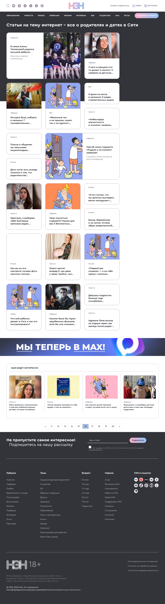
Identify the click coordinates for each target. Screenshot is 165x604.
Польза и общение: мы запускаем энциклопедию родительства (21, 147)
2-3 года (85, 493)
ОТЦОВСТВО (105, 16)
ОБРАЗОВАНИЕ (12, 16)
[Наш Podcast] (157, 485)
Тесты (9, 519)
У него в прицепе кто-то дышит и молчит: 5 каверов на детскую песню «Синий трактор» (100, 70)
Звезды (43, 524)
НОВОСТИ (28, 16)
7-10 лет (85, 502)
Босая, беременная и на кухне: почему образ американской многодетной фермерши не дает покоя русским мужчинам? (100, 223)
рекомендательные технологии (65, 590)
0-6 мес (85, 480)
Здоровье (45, 502)
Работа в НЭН (111, 493)
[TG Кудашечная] (141, 480)
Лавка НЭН (110, 497)
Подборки (53, 314)
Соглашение (111, 510)
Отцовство (45, 484)
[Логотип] (76, 5)
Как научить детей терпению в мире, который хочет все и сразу (101, 406)
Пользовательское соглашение (143, 561)
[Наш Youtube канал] (13, 5)
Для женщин (12, 502)
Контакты (109, 506)
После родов (12, 497)
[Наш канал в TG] (136, 480)
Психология (46, 506)
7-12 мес (85, 484)
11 (51, 426)
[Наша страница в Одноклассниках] (30, 5)
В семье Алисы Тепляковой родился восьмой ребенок (22, 49)
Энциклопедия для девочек (53, 532)
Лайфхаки (92, 62)
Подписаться (138, 440)
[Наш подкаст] (136, 491)
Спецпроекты (111, 488)
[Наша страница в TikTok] (141, 485)
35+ (41, 488)
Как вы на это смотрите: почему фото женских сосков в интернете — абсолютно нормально (23, 271)
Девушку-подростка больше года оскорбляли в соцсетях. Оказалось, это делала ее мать (101, 298)
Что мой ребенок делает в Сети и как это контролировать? (23, 321)
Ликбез (13, 314)
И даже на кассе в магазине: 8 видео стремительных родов (101, 97)
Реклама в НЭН (112, 484)
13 (65, 426)
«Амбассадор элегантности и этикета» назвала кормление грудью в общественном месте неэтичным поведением (102, 122)
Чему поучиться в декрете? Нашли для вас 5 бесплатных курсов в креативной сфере (61, 221)
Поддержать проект (146, 16)
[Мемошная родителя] (146, 480)
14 (72, 426)
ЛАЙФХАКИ (54, 16)
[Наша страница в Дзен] (19, 5)
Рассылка (150, 5)
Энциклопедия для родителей (54, 480)
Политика (109, 519)
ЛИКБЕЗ (41, 16)
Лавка (136, 5)
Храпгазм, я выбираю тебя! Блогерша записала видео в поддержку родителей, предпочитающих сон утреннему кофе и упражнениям (22, 221)
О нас (107, 480)
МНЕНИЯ (68, 16)
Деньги (43, 497)
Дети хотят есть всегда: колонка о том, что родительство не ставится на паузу (23, 173)
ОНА (117, 16)
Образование (46, 510)
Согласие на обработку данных (142, 566)
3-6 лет (85, 497)
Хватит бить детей (49, 537)
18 (99, 426)
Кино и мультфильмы (50, 515)
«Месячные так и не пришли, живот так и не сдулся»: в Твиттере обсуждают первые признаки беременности (62, 120)
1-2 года (85, 488)
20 (113, 426)
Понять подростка (119, 6)
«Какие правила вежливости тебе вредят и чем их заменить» (62, 406)
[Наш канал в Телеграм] (36, 5)
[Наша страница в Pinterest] (42, 5)
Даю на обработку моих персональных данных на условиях (116, 448)
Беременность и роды (17, 493)
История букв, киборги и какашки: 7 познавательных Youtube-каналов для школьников (23, 120)
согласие (99, 448)
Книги (43, 519)
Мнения (13, 162)
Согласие (109, 515)
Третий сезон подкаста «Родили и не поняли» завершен (99, 150)
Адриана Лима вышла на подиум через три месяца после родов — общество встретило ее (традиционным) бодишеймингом (101, 323)
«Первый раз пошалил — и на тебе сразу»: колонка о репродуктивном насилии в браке (100, 271)
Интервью (11, 515)
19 (106, 426)
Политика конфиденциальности (143, 570)
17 (92, 426)
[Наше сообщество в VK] (25, 5)
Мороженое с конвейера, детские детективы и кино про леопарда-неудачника (139, 407)
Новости (14, 38)
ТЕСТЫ (127, 16)
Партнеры (11, 524)
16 (85, 426)
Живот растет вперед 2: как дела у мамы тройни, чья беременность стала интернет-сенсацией (61, 271)
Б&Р (92, 16)
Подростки (87, 506)
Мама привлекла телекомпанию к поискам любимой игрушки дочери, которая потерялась (23, 407)
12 (58, 426)
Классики (44, 528)
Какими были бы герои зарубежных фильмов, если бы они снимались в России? (62, 321)
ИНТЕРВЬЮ (81, 16)
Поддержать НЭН (113, 502)
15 (79, 426)
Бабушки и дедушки (50, 493)
